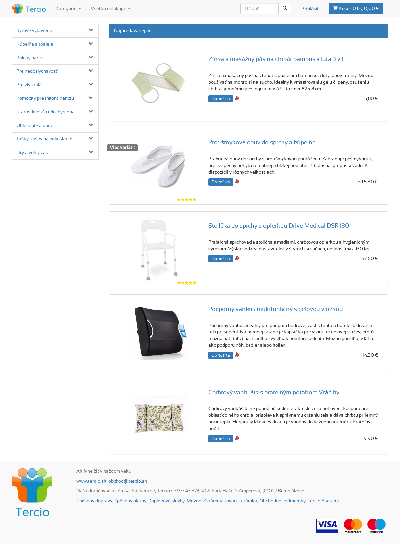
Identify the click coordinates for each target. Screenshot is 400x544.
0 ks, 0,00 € (356, 8)
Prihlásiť (310, 9)
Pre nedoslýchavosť (37, 71)
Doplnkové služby (166, 501)
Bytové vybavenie (35, 30)
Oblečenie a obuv (35, 125)
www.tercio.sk (91, 481)
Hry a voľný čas (32, 152)
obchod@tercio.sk (127, 481)
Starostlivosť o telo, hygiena (46, 112)
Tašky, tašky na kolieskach (44, 139)
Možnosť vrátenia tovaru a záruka (222, 501)
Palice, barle (29, 58)
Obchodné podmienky (282, 501)
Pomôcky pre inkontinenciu (45, 98)
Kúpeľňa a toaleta (35, 44)
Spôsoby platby (130, 501)
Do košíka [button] (221, 99)
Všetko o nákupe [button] (111, 8)
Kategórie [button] (68, 8)
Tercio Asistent (323, 501)
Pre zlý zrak (29, 85)
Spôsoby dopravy (94, 501)
